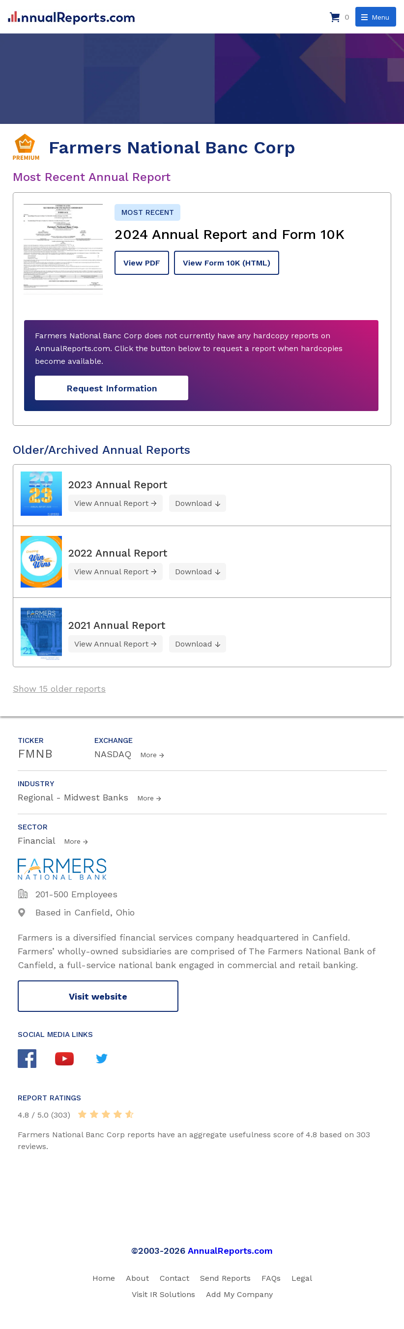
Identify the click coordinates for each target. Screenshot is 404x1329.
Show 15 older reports (59, 688)
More (148, 755)
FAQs (271, 1278)
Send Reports (225, 1278)
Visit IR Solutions (163, 1294)
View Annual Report (111, 503)
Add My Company (239, 1294)
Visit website (98, 996)
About (137, 1278)
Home (103, 1278)
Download (193, 503)
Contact (174, 1278)
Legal (301, 1278)
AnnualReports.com (230, 1250)
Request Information (111, 388)
